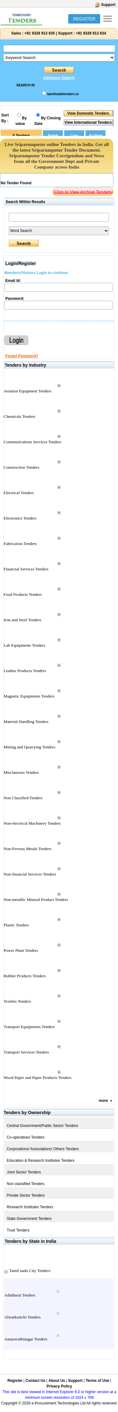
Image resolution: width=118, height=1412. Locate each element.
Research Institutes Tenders (30, 1207)
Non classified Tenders (26, 1184)
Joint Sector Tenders (24, 1172)
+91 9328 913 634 (91, 33)
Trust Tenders (18, 1230)
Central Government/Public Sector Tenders (42, 1126)
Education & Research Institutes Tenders (41, 1160)
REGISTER (84, 18)
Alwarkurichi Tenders (22, 1317)
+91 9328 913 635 (39, 33)
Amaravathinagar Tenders (26, 1339)
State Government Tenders (29, 1218)
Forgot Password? (21, 356)
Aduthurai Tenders (19, 1295)
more (103, 1100)
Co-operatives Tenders (26, 1137)
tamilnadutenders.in (63, 94)
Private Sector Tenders (26, 1195)
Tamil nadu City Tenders (30, 1270)
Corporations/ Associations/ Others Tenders (43, 1149)
